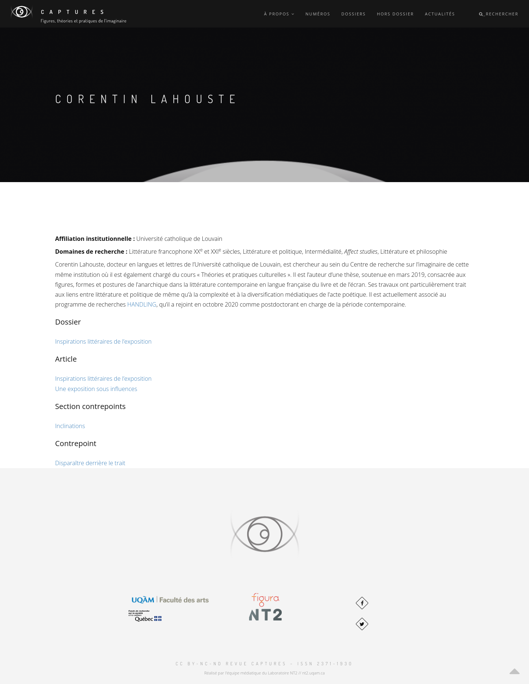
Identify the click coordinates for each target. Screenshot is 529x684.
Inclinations (70, 426)
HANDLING (141, 304)
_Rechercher (499, 14)
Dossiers (353, 14)
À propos (279, 14)
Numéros (318, 14)
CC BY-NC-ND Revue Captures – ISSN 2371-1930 (264, 663)
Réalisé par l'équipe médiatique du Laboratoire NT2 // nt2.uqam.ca (264, 673)
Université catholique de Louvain (179, 239)
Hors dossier (395, 14)
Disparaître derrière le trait (90, 463)
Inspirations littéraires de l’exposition (103, 341)
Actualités (440, 14)
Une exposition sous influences (96, 389)
